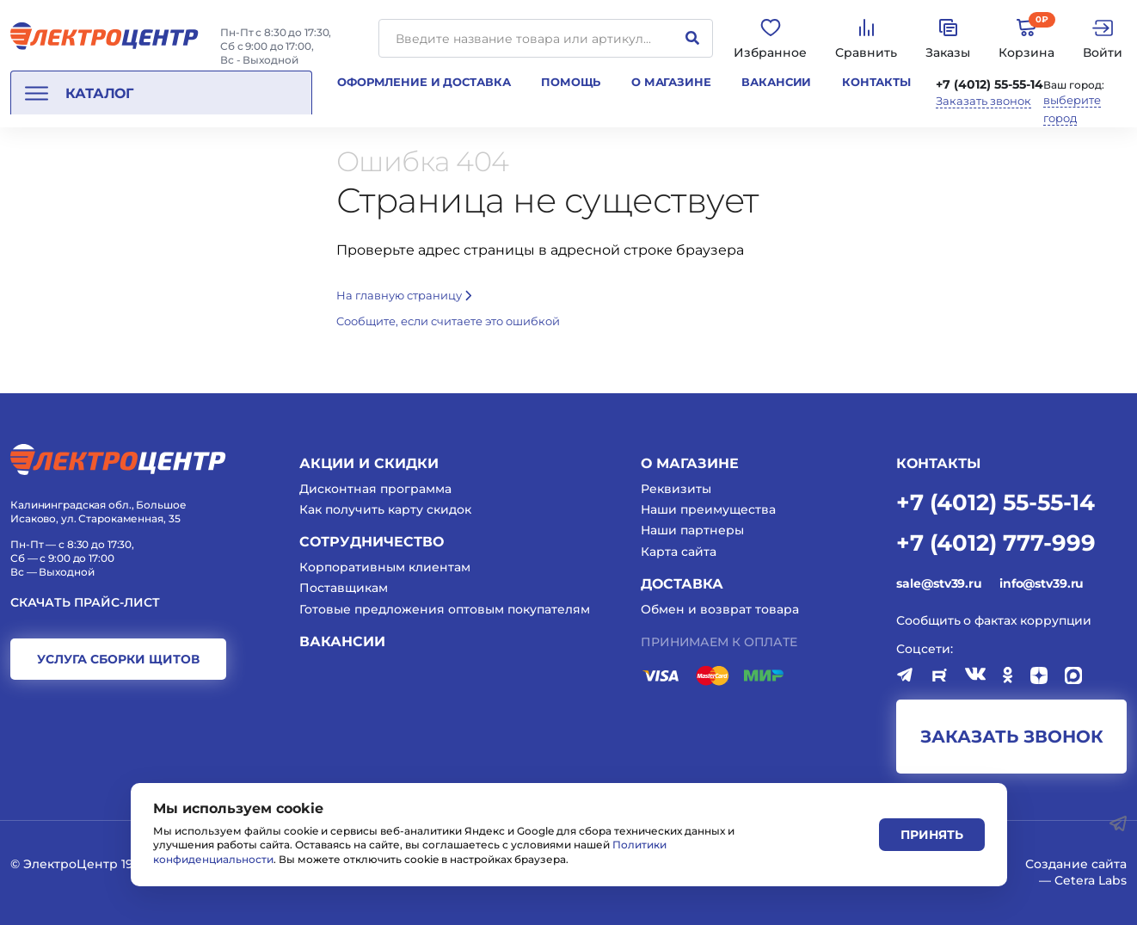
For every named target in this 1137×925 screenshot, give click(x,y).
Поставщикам (343, 587)
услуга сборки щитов (118, 659)
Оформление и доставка (423, 82)
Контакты (876, 82)
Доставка (682, 584)
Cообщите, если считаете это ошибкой (448, 321)
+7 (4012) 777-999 (996, 541)
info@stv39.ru (1041, 583)
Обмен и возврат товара (720, 609)
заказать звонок (1011, 736)
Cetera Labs (1090, 880)
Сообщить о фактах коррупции (993, 620)
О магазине (671, 82)
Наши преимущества (708, 509)
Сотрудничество (371, 541)
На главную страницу (403, 295)
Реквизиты (676, 488)
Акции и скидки (369, 463)
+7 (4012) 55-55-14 (989, 84)
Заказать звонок (983, 101)
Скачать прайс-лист (85, 602)
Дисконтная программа (375, 488)
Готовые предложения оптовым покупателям (444, 609)
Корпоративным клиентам (384, 567)
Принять (931, 834)
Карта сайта (678, 551)
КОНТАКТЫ (938, 463)
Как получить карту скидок (385, 509)
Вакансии (776, 82)
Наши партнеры (692, 530)
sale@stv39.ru (938, 583)
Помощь (570, 82)
